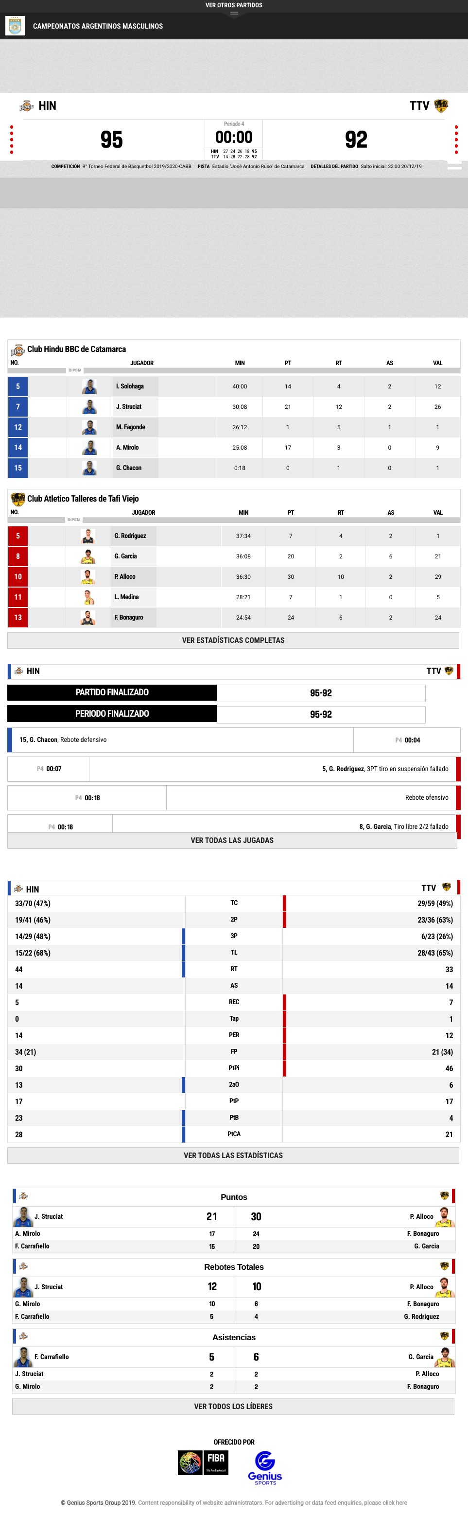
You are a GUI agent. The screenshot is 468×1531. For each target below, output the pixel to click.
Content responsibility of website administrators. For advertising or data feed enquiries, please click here (272, 1502)
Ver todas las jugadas (232, 840)
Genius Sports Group (265, 1468)
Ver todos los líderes (233, 1406)
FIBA (203, 1468)
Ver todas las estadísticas (233, 1155)
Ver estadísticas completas (233, 640)
